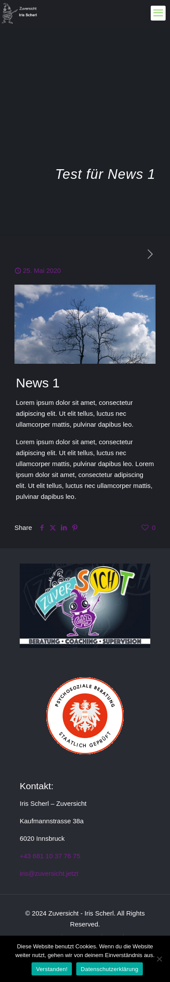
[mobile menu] (158, 13)
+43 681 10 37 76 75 (50, 856)
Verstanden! (51, 969)
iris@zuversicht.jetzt (49, 873)
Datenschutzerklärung (109, 969)
